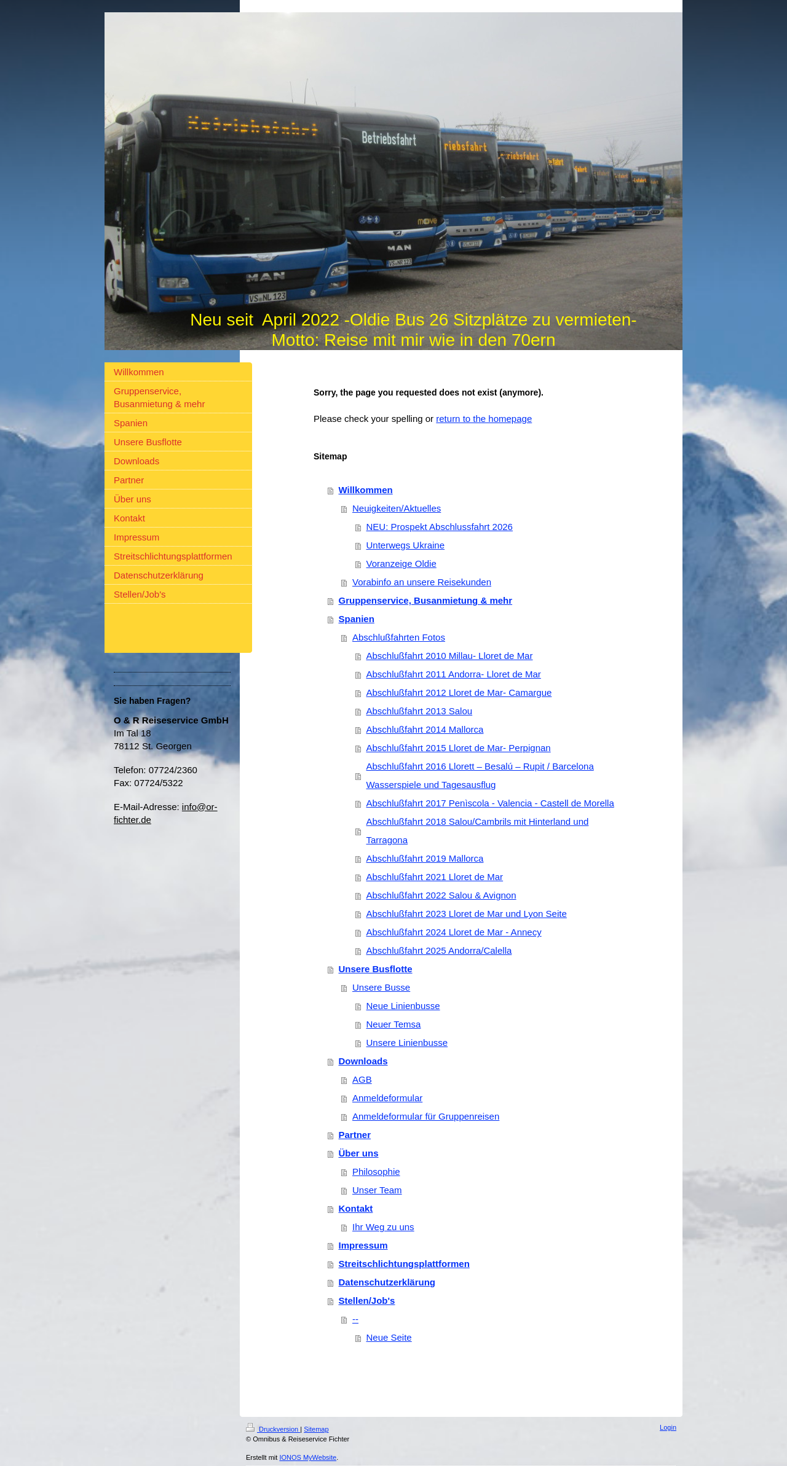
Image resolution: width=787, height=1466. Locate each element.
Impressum (363, 1245)
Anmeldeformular (387, 1098)
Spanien (356, 619)
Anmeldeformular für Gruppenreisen (425, 1116)
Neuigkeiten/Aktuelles (396, 508)
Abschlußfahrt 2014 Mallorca (425, 729)
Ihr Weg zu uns (383, 1227)
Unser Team (377, 1190)
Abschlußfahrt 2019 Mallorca (425, 858)
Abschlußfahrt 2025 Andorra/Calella (439, 950)
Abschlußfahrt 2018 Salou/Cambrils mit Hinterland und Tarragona (477, 830)
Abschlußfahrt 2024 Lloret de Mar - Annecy (454, 932)
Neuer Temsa (393, 1024)
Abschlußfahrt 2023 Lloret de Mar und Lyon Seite (466, 913)
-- (355, 1319)
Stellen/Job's (367, 1300)
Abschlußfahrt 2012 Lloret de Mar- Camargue (459, 692)
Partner (355, 1134)
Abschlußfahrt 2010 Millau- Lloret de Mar (449, 655)
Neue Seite (389, 1337)
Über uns (359, 1153)
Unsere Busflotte (376, 969)
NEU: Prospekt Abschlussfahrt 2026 (439, 526)
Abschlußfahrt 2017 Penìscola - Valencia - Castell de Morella (490, 803)
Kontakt (356, 1208)
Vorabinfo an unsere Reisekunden (421, 582)
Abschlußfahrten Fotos (398, 637)
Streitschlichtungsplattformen (404, 1263)
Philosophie (376, 1171)
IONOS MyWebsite (307, 1457)
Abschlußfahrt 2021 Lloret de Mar (435, 876)
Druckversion (273, 1429)
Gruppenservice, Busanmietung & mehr (426, 600)
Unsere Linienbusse (407, 1042)
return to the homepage (484, 418)
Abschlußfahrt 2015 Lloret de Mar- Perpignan (458, 748)
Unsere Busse (381, 987)
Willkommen (366, 490)
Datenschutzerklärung (387, 1282)
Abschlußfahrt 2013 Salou (419, 711)
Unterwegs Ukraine (405, 545)
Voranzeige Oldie (401, 563)
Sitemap (316, 1429)
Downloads (363, 1061)
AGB (362, 1079)
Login (668, 1427)
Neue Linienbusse (403, 1005)
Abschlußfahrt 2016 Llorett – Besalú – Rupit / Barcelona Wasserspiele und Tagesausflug (480, 775)
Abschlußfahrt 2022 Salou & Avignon (441, 895)
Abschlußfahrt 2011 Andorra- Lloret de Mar (453, 674)
